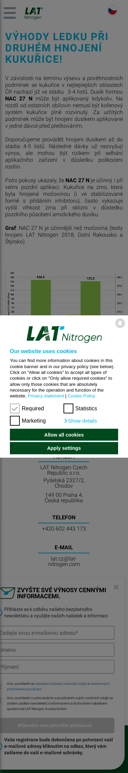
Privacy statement (46, 395)
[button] (80, 421)
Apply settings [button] (64, 448)
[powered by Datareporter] (120, 328)
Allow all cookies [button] (64, 435)
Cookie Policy (81, 395)
